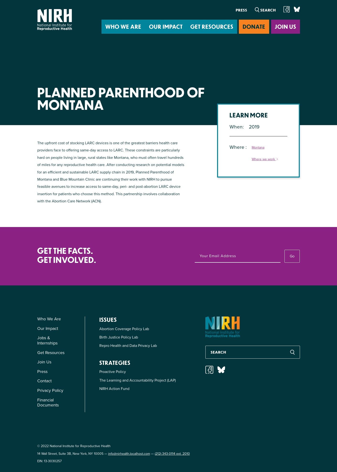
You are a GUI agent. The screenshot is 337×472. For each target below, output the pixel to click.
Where (238, 147)
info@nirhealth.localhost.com (129, 453)
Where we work (265, 159)
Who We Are (123, 26)
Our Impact (166, 26)
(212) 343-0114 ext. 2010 (172, 453)
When (236, 127)
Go (292, 256)
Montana (258, 148)
